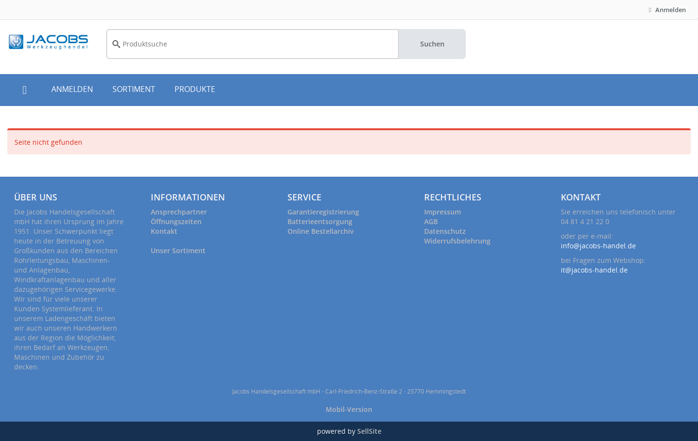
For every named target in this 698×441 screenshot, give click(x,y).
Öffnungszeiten (176, 221)
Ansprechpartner (179, 211)
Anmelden (666, 9)
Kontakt (164, 231)
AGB (431, 221)
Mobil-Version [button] (349, 409)
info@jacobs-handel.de (598, 245)
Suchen (432, 43)
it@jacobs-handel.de (594, 269)
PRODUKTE (194, 89)
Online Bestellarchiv (320, 231)
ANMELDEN (72, 89)
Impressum (442, 211)
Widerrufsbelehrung (457, 240)
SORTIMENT (133, 89)
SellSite (369, 431)
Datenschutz (445, 231)
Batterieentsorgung (319, 221)
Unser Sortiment (178, 250)
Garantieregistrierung (323, 211)
